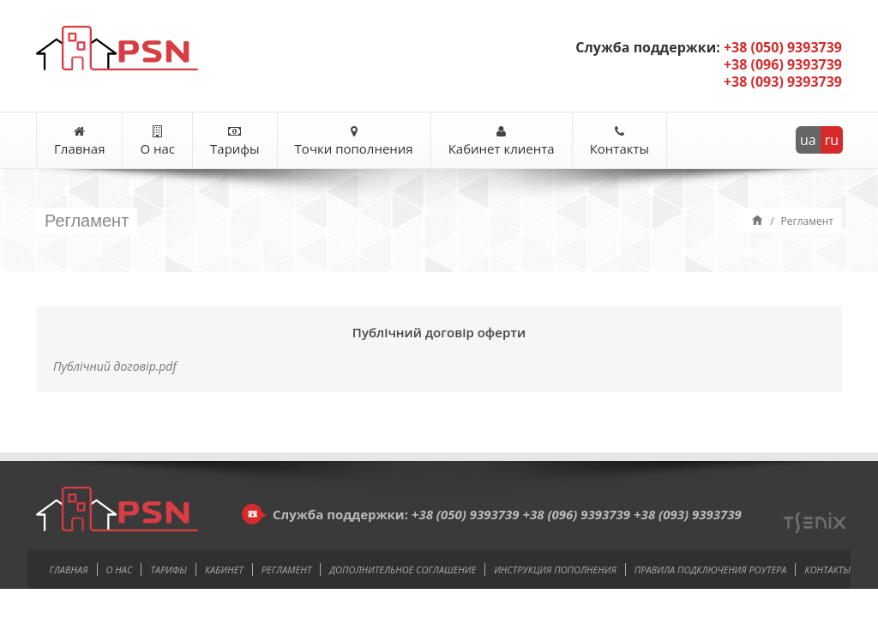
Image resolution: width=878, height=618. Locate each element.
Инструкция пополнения (555, 569)
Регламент (286, 569)
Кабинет (224, 569)
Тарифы (235, 141)
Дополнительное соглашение (402, 569)
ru (832, 139)
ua (808, 139)
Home (757, 219)
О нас (157, 141)
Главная (79, 141)
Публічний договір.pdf (115, 366)
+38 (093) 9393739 (688, 514)
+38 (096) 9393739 (576, 514)
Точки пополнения (354, 141)
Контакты (619, 141)
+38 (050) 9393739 (466, 514)
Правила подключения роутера (710, 569)
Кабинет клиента (501, 141)
